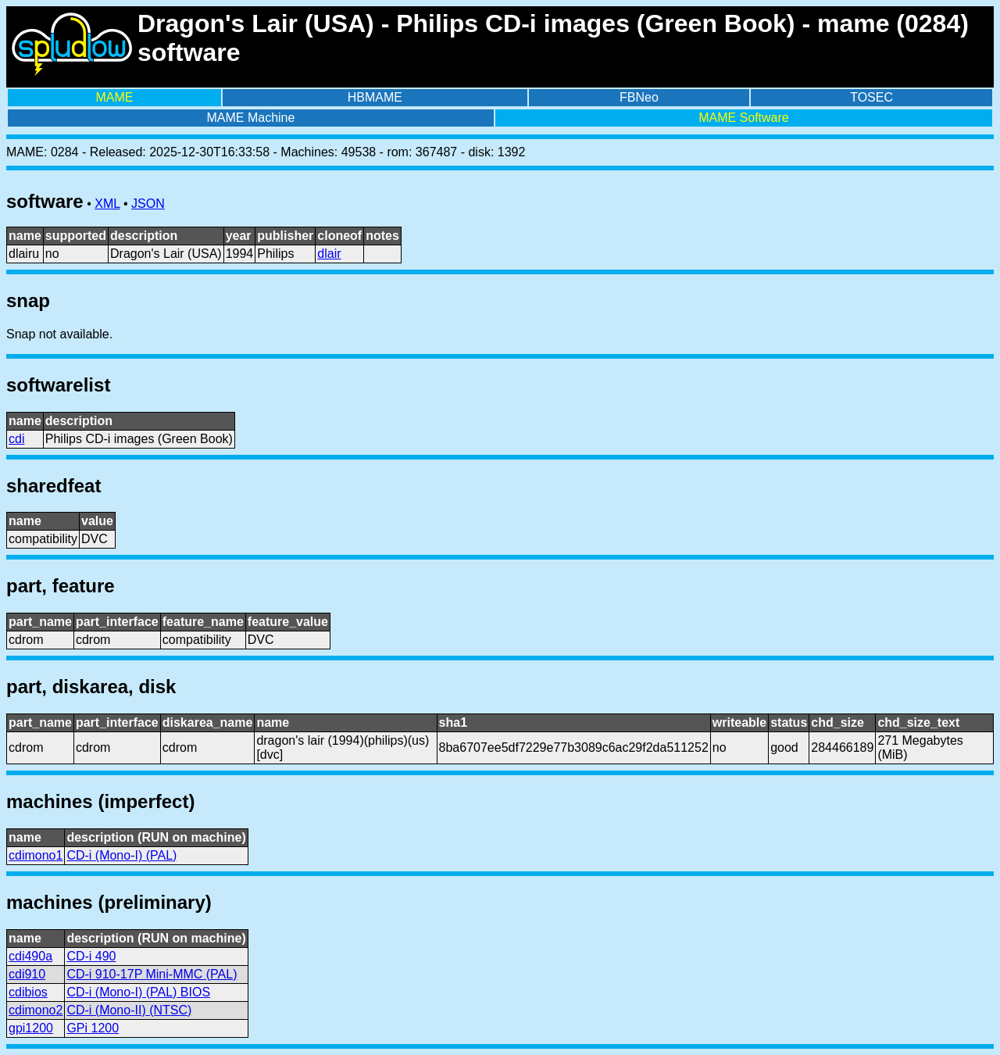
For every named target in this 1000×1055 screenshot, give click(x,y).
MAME (114, 97)
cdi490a (30, 956)
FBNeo (639, 97)
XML (107, 203)
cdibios (28, 992)
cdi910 (27, 974)
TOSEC (871, 97)
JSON (148, 203)
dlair (329, 253)
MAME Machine (250, 117)
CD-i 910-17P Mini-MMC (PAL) (151, 974)
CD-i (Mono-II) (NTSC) (128, 1010)
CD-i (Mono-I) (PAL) (121, 855)
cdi (16, 438)
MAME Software (743, 117)
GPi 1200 (92, 1028)
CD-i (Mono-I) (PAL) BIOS (138, 992)
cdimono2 (35, 1010)
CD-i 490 (91, 956)
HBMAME (375, 97)
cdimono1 (35, 855)
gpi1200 (31, 1028)
